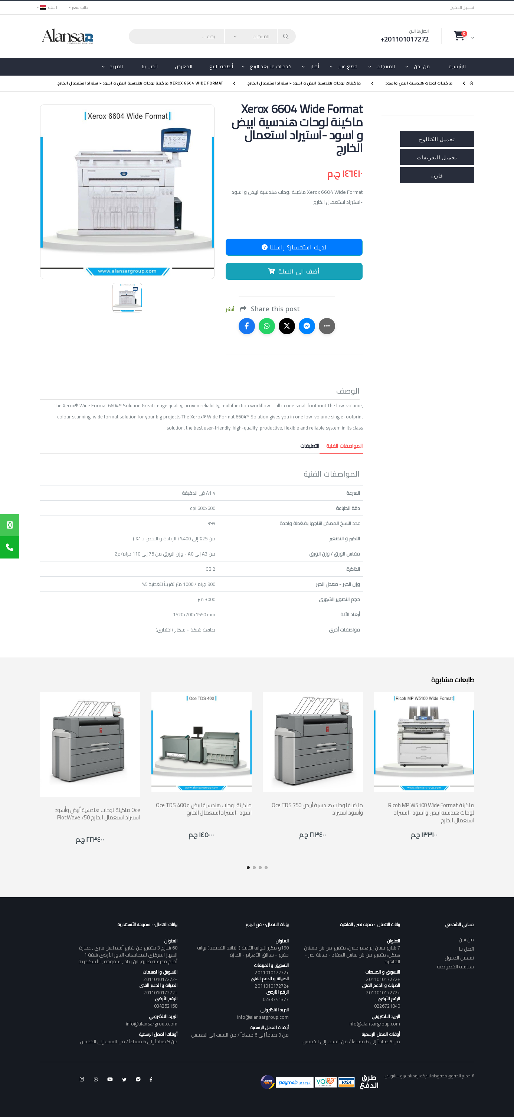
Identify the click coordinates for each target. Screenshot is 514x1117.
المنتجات (385, 66)
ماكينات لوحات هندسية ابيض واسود (419, 83)
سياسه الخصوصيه (455, 966)
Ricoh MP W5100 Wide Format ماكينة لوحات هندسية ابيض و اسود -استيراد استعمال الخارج (431, 813)
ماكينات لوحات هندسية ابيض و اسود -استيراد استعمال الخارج (304, 83)
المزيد (116, 66)
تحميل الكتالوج (437, 139)
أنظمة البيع (221, 66)
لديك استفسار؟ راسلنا (294, 247)
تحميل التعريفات (437, 157)
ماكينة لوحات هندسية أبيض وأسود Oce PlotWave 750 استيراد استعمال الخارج (97, 814)
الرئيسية (457, 66)
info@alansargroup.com (374, 1023)
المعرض (184, 66)
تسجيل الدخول (462, 7)
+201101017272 (383, 979)
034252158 (166, 1005)
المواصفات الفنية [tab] (341, 446)
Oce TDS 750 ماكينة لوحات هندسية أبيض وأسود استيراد (317, 809)
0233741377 (276, 999)
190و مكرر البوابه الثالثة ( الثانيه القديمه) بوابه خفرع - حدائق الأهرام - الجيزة (243, 951)
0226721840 (387, 1005)
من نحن (422, 66)
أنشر (230, 309)
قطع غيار (348, 66)
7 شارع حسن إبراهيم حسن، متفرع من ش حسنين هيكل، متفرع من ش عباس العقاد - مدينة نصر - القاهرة (352, 954)
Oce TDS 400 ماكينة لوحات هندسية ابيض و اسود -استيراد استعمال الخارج (203, 809)
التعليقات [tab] (310, 446)
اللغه (48, 7)
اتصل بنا (150, 66)
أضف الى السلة (294, 271)
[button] (464, 36)
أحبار (315, 66)
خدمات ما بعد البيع (270, 66)
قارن (437, 175)
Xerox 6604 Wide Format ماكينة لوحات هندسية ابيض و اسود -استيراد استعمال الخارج (140, 83)
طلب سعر (80, 7)
